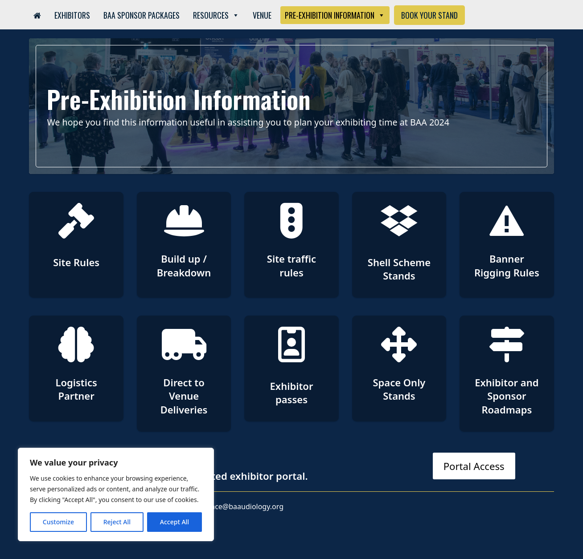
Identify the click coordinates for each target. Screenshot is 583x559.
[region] (116, 494)
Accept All (174, 522)
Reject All (117, 522)
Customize (58, 522)
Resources (216, 15)
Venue (262, 15)
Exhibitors (72, 15)
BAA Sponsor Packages (141, 15)
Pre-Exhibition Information (335, 15)
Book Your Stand (429, 15)
